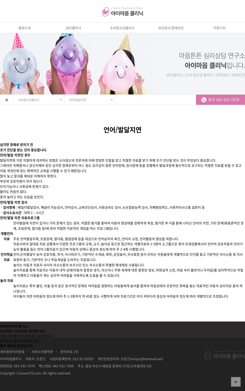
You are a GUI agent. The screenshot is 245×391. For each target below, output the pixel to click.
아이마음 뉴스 (19, 326)
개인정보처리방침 (12, 351)
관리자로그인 (69, 351)
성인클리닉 (73, 27)
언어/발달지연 (77, 100)
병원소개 (24, 27)
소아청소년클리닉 (122, 27)
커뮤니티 (220, 27)
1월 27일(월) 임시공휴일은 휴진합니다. (27, 335)
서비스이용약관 (42, 351)
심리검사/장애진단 (171, 27)
